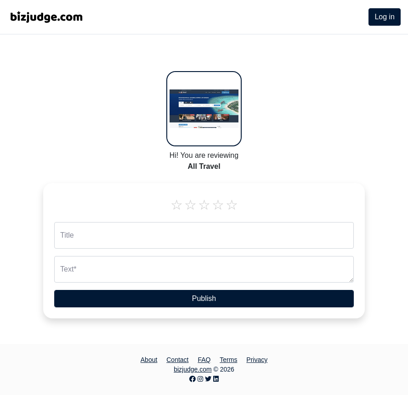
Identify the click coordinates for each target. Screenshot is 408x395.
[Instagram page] (200, 379)
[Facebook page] (192, 379)
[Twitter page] (208, 379)
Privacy (256, 359)
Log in (384, 17)
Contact (177, 359)
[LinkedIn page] (216, 379)
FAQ (204, 359)
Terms (228, 359)
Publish (204, 298)
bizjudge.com (193, 369)
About (149, 359)
